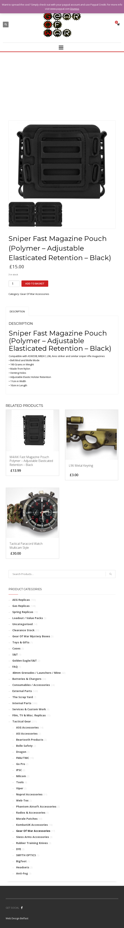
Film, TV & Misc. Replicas (29, 715)
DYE (18, 849)
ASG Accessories (27, 727)
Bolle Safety (24, 745)
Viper (19, 788)
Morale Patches (27, 818)
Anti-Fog (22, 873)
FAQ (15, 666)
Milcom (21, 776)
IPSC (19, 770)
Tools (20, 782)
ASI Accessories (27, 733)
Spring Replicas (22, 612)
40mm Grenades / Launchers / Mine (36, 673)
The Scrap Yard (22, 697)
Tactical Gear (21, 721)
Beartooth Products (29, 739)
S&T (15, 654)
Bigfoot (21, 861)
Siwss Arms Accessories (32, 837)
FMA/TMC (22, 758)
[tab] (17, 311)
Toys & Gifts (20, 642)
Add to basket (34, 283)
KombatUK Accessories (32, 825)
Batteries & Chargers (26, 679)
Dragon (21, 752)
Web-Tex (22, 800)
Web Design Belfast (17, 918)
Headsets (22, 867)
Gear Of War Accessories (34, 294)
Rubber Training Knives (32, 843)
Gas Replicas (21, 606)
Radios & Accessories (30, 812)
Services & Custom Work (29, 709)
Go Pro (20, 764)
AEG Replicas (21, 600)
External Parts (22, 691)
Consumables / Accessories (31, 685)
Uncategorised (22, 624)
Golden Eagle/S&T (24, 660)
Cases (16, 648)
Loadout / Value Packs (27, 618)
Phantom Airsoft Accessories (36, 806)
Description (17, 311)
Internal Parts (21, 703)
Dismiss (74, 8)
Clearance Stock (23, 630)
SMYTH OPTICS (26, 855)
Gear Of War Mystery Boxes (31, 636)
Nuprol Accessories (29, 794)
